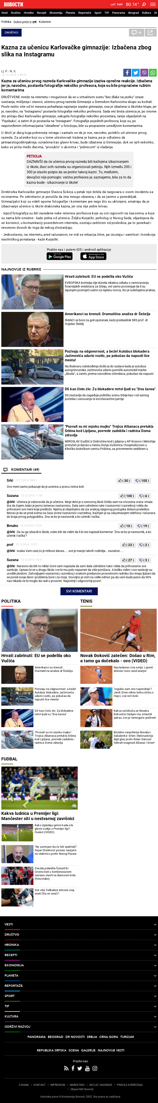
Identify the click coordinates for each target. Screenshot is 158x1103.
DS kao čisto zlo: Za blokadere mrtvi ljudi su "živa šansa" (110, 389)
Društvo (16, 12)
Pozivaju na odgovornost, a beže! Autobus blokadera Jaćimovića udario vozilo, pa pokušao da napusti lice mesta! (107, 355)
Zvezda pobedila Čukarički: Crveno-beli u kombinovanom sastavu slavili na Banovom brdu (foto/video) (55, 873)
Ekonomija (56, 12)
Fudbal (9, 759)
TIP (107, 12)
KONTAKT (40, 1084)
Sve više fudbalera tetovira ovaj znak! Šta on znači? (54, 891)
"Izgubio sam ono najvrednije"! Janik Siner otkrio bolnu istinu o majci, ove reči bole (134, 692)
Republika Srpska (51, 1050)
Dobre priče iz (25, 22)
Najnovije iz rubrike (21, 269)
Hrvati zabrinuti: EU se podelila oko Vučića (99, 276)
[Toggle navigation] (153, 4)
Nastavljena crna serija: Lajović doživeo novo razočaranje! (133, 669)
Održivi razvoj (81, 1027)
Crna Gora (108, 1037)
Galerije (88, 1050)
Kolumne (45, 22)
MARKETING (77, 1084)
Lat (113, 4)
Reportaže (84, 12)
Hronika (29, 12)
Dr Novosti (75, 1037)
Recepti (41, 12)
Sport (97, 12)
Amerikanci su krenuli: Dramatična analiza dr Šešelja (107, 314)
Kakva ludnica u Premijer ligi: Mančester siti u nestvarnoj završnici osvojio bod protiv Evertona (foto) (37, 818)
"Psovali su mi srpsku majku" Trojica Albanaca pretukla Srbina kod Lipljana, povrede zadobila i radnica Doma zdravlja (109, 430)
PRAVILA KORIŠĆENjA (130, 1084)
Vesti (4, 12)
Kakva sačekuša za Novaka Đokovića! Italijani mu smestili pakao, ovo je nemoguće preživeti (135, 714)
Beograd (133, 12)
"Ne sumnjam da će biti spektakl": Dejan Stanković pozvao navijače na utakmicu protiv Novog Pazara (56, 850)
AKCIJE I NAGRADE (100, 1084)
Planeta (70, 12)
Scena (74, 1050)
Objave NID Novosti (81, 1089)
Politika (6, 22)
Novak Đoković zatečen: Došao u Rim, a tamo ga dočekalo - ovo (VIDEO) (117, 658)
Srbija (92, 1037)
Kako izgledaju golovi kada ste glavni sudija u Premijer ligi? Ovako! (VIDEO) (54, 829)
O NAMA (24, 1084)
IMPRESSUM (57, 1084)
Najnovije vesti (111, 1050)
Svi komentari (79, 591)
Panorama (118, 12)
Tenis (86, 601)
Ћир (120, 4)
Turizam (127, 1037)
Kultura (146, 12)
